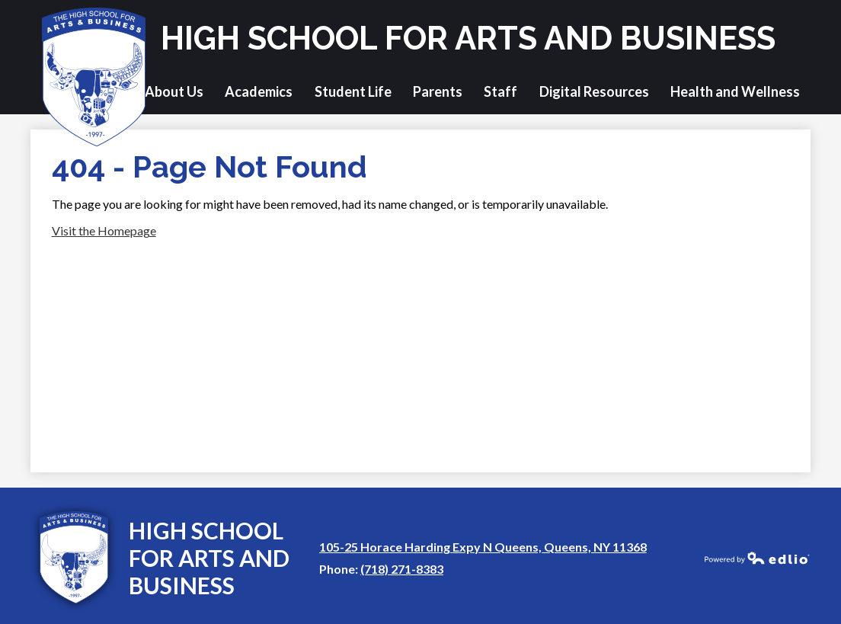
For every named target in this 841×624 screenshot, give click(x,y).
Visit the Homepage (104, 230)
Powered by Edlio (757, 557)
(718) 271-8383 (401, 569)
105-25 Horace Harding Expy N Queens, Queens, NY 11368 (483, 546)
